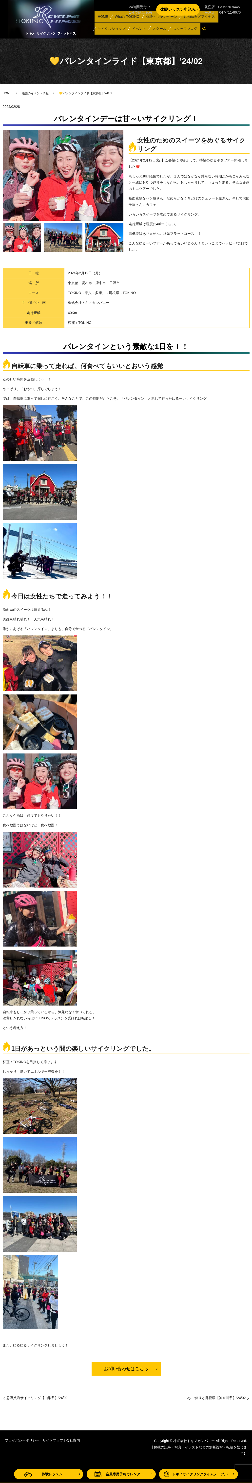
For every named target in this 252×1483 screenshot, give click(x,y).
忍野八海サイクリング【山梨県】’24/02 (37, 1398)
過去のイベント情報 (35, 93)
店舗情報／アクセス (194, 23)
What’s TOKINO (124, 23)
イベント (136, 31)
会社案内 (73, 1440)
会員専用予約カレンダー (125, 1474)
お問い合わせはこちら (126, 1368)
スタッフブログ (178, 31)
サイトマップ (52, 1440)
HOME (102, 23)
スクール (154, 31)
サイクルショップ (110, 31)
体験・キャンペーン (157, 23)
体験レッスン (52, 1474)
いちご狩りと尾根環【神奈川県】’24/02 (215, 1398)
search (198, 31)
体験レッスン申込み (178, 9)
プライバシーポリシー (22, 1440)
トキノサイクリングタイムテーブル (200, 1474)
